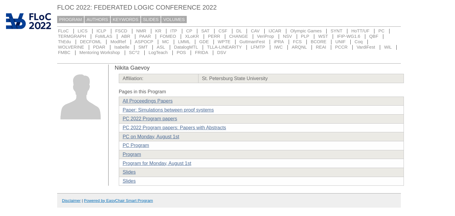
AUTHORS (97, 19)
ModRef (118, 41)
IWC (278, 47)
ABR (125, 36)
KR (158, 30)
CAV (255, 30)
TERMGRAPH (72, 36)
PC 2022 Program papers (150, 118)
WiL (388, 47)
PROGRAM (70, 19)
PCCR (341, 47)
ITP (173, 30)
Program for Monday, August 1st (157, 163)
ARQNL (299, 47)
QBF (373, 36)
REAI (321, 47)
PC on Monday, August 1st (151, 136)
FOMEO (168, 36)
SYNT (336, 30)
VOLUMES (174, 19)
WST (323, 36)
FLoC (63, 30)
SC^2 (134, 52)
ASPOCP (144, 41)
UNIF (340, 41)
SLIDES (151, 19)
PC (381, 30)
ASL (161, 47)
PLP (305, 36)
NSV (287, 36)
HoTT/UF (360, 30)
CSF (222, 30)
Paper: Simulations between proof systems (168, 109)
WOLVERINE (71, 47)
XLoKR (192, 36)
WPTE (224, 41)
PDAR (99, 47)
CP (189, 30)
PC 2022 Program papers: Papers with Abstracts (174, 127)
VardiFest (366, 47)
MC (165, 41)
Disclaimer (71, 200)
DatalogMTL (186, 47)
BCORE (318, 41)
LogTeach (158, 52)
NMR (141, 30)
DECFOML (91, 41)
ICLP (101, 30)
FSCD (121, 30)
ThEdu (64, 41)
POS (181, 52)
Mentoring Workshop (99, 52)
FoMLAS (103, 36)
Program (132, 154)
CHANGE (238, 36)
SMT (143, 47)
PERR (214, 36)
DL (239, 30)
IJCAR (275, 30)
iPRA (279, 41)
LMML (184, 41)
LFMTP (258, 47)
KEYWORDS (126, 19)
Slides (129, 172)
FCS (297, 41)
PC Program (136, 145)
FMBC (64, 52)
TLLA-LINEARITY (224, 47)
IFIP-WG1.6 (348, 36)
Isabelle (122, 47)
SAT (205, 30)
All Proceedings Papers (148, 101)
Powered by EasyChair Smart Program (118, 200)
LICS (83, 30)
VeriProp (265, 36)
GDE (204, 41)
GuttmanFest (252, 41)
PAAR (145, 36)
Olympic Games (305, 30)
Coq (359, 41)
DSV (221, 52)
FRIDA (201, 52)
